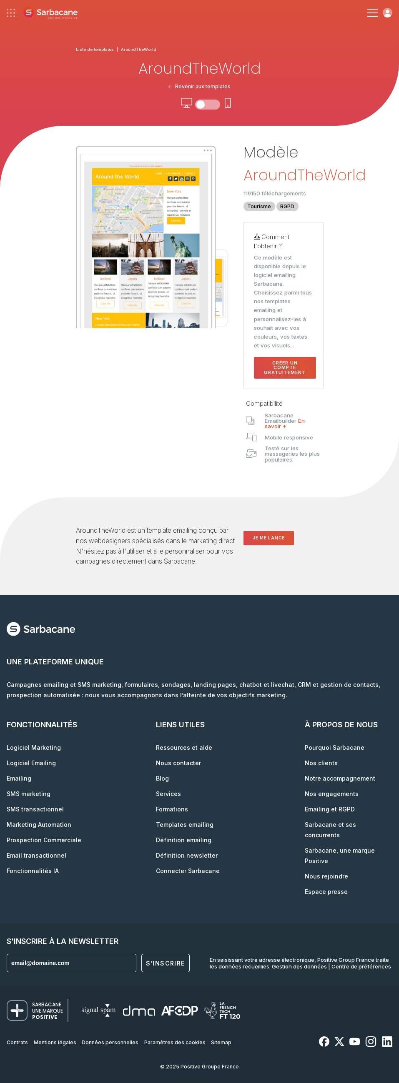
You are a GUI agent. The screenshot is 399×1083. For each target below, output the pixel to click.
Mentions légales (55, 1042)
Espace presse (326, 891)
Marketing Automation (39, 824)
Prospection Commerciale (44, 839)
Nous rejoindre (326, 876)
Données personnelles (110, 1042)
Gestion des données (299, 966)
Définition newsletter (187, 855)
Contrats (17, 1042)
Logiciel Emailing (31, 762)
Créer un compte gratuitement (285, 367)
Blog (162, 778)
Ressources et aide (184, 747)
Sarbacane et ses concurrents (330, 829)
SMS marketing (28, 793)
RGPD (287, 206)
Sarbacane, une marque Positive (340, 855)
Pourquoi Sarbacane (334, 747)
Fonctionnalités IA (33, 870)
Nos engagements (332, 793)
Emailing (19, 778)
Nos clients (321, 762)
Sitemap (221, 1042)
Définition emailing (183, 839)
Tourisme (259, 206)
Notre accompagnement (340, 778)
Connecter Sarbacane (188, 870)
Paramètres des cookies (175, 1042)
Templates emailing (184, 824)
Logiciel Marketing (34, 747)
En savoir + (285, 423)
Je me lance (269, 538)
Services (168, 793)
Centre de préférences (361, 966)
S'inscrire (165, 963)
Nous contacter (178, 762)
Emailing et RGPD (330, 809)
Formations (172, 809)
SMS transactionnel (35, 809)
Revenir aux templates (199, 86)
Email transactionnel (36, 855)
